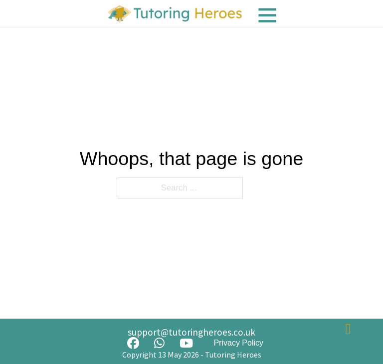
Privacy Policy (238, 343)
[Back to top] (348, 329)
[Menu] (267, 15)
